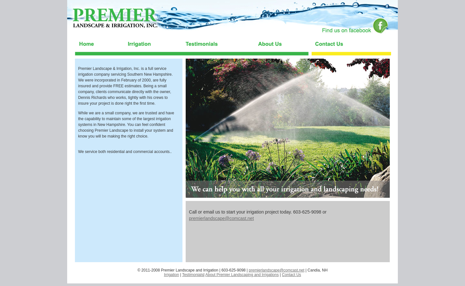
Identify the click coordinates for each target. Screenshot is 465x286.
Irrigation (171, 274)
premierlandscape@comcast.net (221, 218)
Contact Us (291, 274)
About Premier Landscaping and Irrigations (242, 274)
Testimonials (192, 274)
